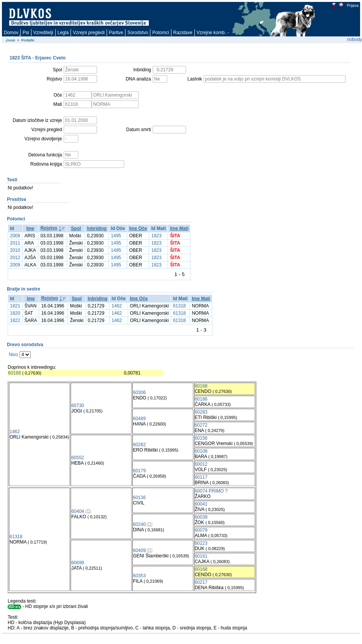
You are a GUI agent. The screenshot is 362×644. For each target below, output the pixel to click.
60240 (139, 524)
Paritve (116, 32)
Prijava (352, 5)
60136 (139, 497)
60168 (14, 373)
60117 (201, 477)
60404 (77, 511)
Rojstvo (48, 228)
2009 (15, 265)
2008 (15, 235)
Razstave (183, 32)
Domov (11, 32)
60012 (201, 464)
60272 (201, 425)
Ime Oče (138, 228)
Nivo (13, 354)
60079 (201, 530)
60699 (77, 562)
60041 (201, 504)
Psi (26, 32)
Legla (63, 32)
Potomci (160, 32)
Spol (76, 228)
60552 (77, 457)
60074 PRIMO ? (211, 491)
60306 (139, 392)
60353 (139, 575)
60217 (201, 582)
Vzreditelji (43, 32)
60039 (201, 517)
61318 (179, 306)
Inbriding (97, 228)
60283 (201, 412)
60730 (77, 405)
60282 (139, 444)
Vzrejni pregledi (89, 32)
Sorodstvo (137, 32)
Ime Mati (179, 228)
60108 (201, 451)
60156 (201, 438)
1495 (116, 235)
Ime (30, 228)
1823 (156, 235)
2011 (15, 243)
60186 (201, 399)
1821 (15, 306)
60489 (139, 418)
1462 (117, 306)
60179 (139, 470)
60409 (139, 550)
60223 (201, 543)
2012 (15, 257)
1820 (15, 313)
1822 (15, 320)
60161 (201, 556)
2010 (15, 250)
